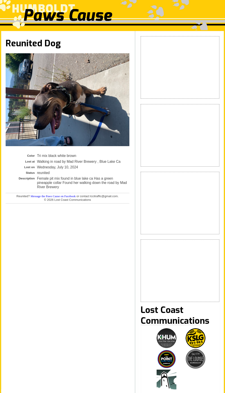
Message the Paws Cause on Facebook (53, 196)
